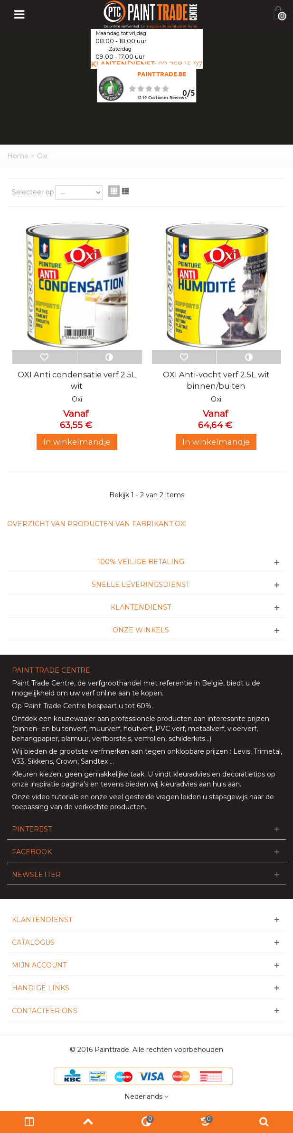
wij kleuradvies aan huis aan (195, 784)
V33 (18, 761)
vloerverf (241, 728)
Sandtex (94, 761)
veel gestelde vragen (144, 797)
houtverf (137, 728)
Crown (66, 761)
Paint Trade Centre (43, 683)
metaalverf (206, 728)
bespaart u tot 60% (119, 706)
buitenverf (69, 728)
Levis (241, 751)
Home (17, 156)
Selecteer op (33, 192)
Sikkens (40, 761)
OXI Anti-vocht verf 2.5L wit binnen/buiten (216, 380)
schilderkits (186, 738)
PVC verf (169, 728)
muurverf (104, 728)
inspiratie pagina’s (59, 784)
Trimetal (267, 751)
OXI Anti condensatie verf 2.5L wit (77, 380)
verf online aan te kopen (122, 693)
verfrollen (149, 738)
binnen (25, 728)
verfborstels (111, 738)
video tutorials (55, 797)
